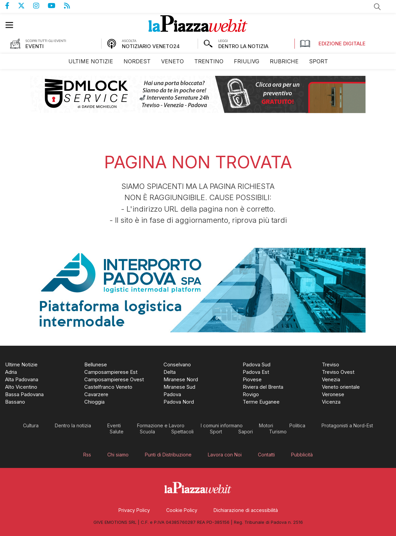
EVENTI (34, 46)
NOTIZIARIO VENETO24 (151, 46)
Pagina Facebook (11, 5)
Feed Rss (71, 5)
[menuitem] (90, 61)
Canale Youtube (56, 5)
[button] (12, 25)
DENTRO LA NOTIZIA (243, 46)
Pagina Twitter (25, 5)
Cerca (377, 7)
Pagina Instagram (40, 5)
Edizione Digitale (333, 44)
